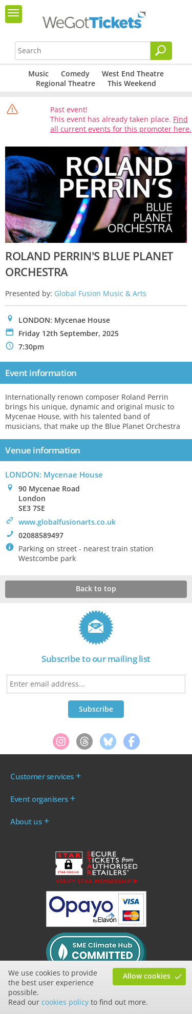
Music (38, 73)
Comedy (75, 73)
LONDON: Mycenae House (54, 474)
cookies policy (65, 1002)
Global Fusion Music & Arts (100, 293)
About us (25, 821)
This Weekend (132, 83)
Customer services (42, 776)
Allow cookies (146, 976)
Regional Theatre (65, 83)
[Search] (161, 51)
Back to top (96, 588)
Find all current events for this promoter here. (120, 124)
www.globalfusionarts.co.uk (67, 522)
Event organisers (39, 799)
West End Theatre (133, 73)
